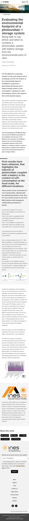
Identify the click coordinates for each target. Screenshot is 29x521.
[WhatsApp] (15, 439)
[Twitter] (14, 435)
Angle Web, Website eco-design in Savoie (14, 518)
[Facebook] (5, 439)
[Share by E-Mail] (22, 435)
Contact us (14, 488)
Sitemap (14, 497)
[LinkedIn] (5, 435)
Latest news (6, 14)
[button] (27, 2)
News (14, 479)
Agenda (14, 482)
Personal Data (14, 494)
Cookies (14, 500)
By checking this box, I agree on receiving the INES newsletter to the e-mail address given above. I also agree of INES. (14, 465)
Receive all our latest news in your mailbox (14, 455)
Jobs (14, 485)
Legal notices (14, 491)
